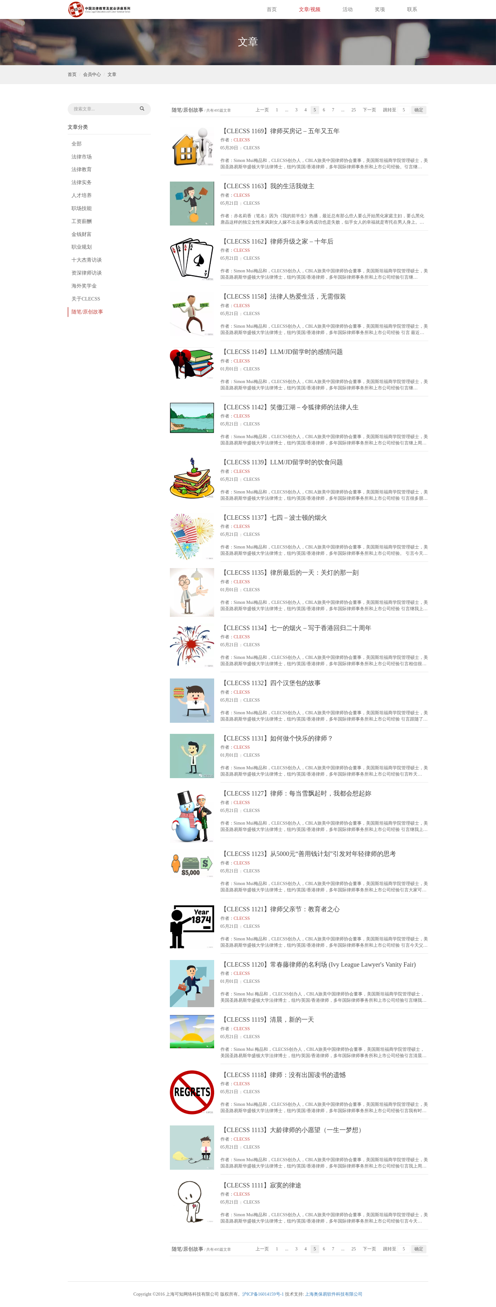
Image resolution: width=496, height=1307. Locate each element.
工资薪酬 (81, 221)
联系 (412, 9)
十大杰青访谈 (86, 260)
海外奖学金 (84, 285)
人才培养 (81, 195)
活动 (348, 9)
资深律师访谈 (86, 273)
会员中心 (92, 74)
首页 (272, 9)
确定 (418, 110)
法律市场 (81, 156)
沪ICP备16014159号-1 (263, 1294)
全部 (76, 143)
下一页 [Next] (369, 110)
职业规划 (81, 247)
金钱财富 (81, 234)
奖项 (380, 9)
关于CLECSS (85, 298)
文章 (112, 74)
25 (353, 110)
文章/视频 (309, 9)
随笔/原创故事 (87, 311)
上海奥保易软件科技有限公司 (334, 1294)
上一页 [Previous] (262, 110)
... (286, 110)
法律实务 (81, 182)
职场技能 (81, 208)
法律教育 (81, 169)
